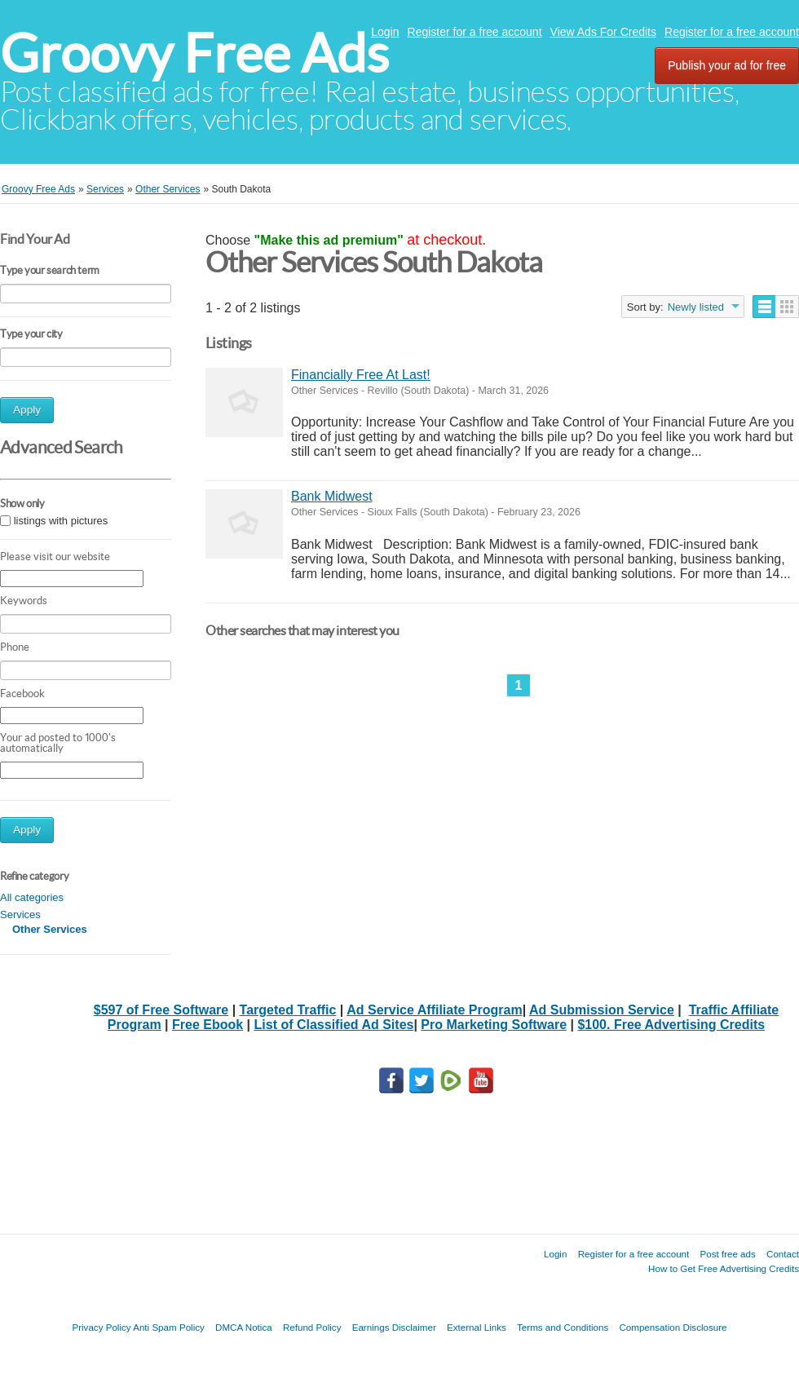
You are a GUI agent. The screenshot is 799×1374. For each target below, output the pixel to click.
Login (385, 31)
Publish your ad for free (727, 65)
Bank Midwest (332, 496)
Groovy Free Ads (194, 53)
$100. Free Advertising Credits (671, 1025)
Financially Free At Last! (360, 375)
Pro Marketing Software (494, 1025)
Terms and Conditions (562, 1327)
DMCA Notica (243, 1327)
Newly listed (696, 307)
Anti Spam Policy (169, 1327)
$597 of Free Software (161, 1010)
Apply (27, 410)
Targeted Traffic (288, 1010)
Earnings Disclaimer (394, 1327)
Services (20, 914)
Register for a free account (475, 31)
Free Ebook (207, 1025)
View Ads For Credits (603, 31)
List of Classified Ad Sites (334, 1025)
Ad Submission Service (601, 1010)
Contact (782, 1253)
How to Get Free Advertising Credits (723, 1268)
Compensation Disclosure (672, 1327)
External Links (476, 1327)
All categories (32, 897)
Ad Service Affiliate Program (434, 1010)
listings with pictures (61, 521)
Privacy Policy (101, 1327)
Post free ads (727, 1253)
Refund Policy (312, 1327)
